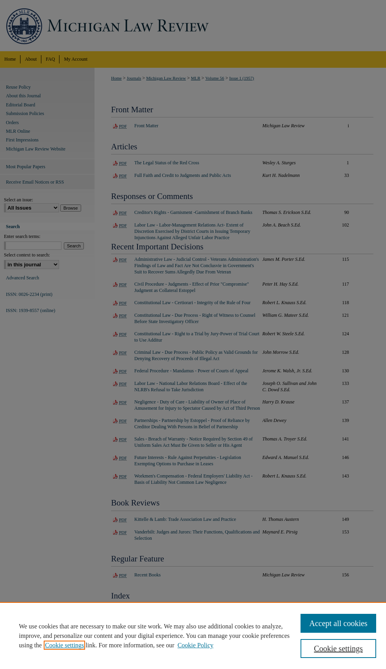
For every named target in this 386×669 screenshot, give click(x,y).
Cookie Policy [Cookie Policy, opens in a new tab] (195, 645)
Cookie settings (64, 645)
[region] (193, 635)
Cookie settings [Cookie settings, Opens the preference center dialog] (338, 648)
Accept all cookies (338, 623)
